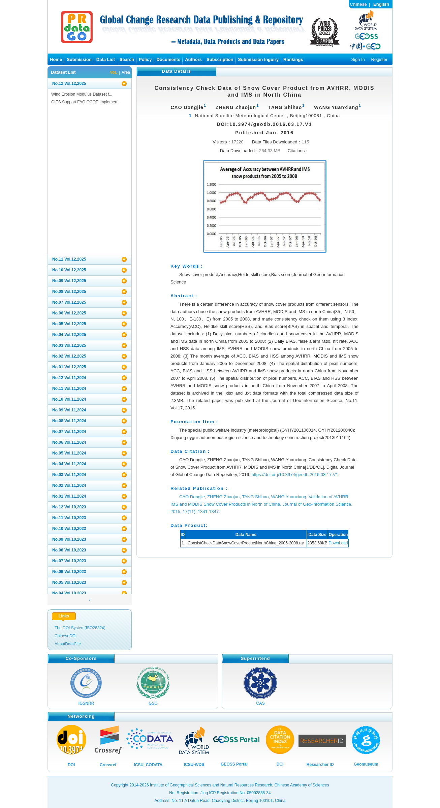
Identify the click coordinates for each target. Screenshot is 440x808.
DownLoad (338, 543)
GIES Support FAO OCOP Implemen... (86, 102)
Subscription (220, 59)
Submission (79, 59)
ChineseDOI (65, 636)
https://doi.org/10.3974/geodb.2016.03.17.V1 (294, 474)
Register (379, 59)
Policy (145, 59)
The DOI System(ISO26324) (80, 628)
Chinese (358, 4)
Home (56, 59)
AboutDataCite (68, 644)
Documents (168, 59)
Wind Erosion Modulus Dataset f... (81, 94)
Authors (193, 59)
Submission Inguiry (258, 59)
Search (127, 59)
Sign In (358, 59)
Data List (105, 59)
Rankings (293, 59)
